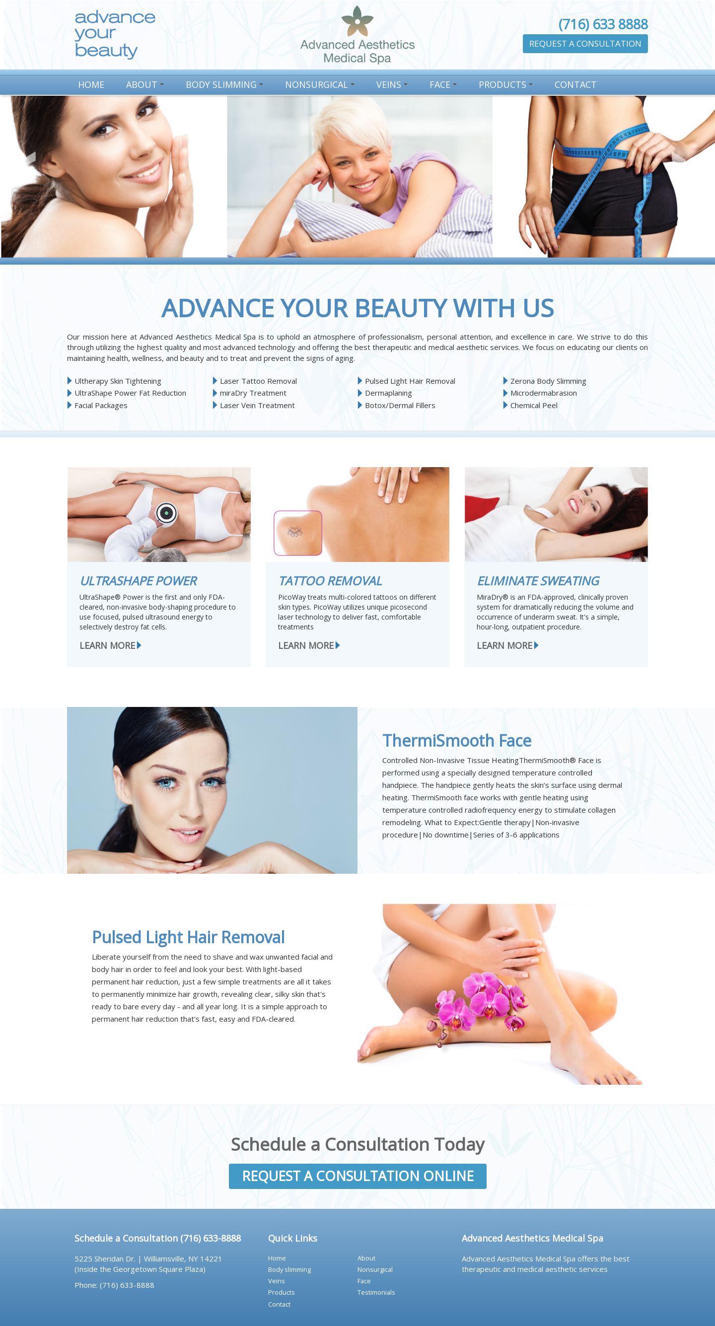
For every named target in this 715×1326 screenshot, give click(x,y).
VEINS (393, 86)
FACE (444, 86)
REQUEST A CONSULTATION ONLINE (358, 1176)
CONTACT (576, 84)
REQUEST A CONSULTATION (585, 43)
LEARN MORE (107, 645)
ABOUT (146, 86)
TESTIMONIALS (376, 1292)
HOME (91, 84)
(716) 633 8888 (603, 24)
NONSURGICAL (321, 86)
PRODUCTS (507, 86)
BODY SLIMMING (226, 86)
